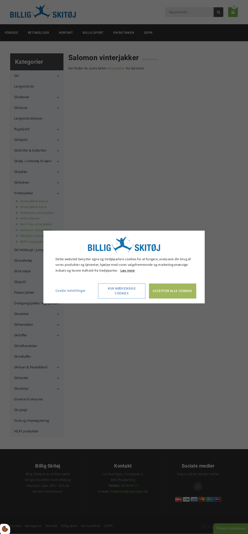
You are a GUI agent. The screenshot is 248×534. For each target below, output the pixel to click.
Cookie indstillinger (70, 290)
